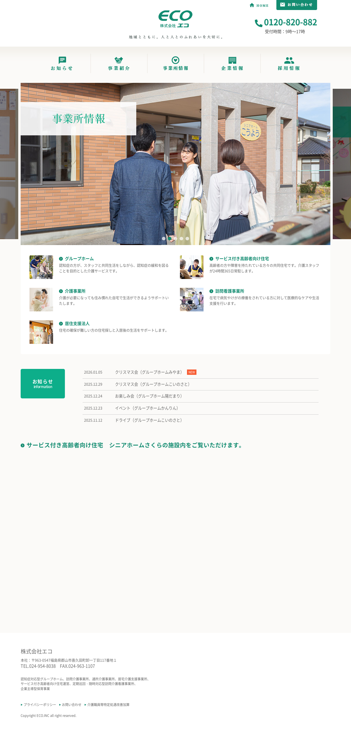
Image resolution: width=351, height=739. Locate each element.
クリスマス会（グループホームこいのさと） (153, 384)
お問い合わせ (71, 704)
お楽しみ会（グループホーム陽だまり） (149, 396)
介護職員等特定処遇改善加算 (108, 704)
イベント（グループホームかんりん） (147, 408)
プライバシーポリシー (40, 704)
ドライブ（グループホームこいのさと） (149, 420)
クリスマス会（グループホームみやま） (149, 372)
